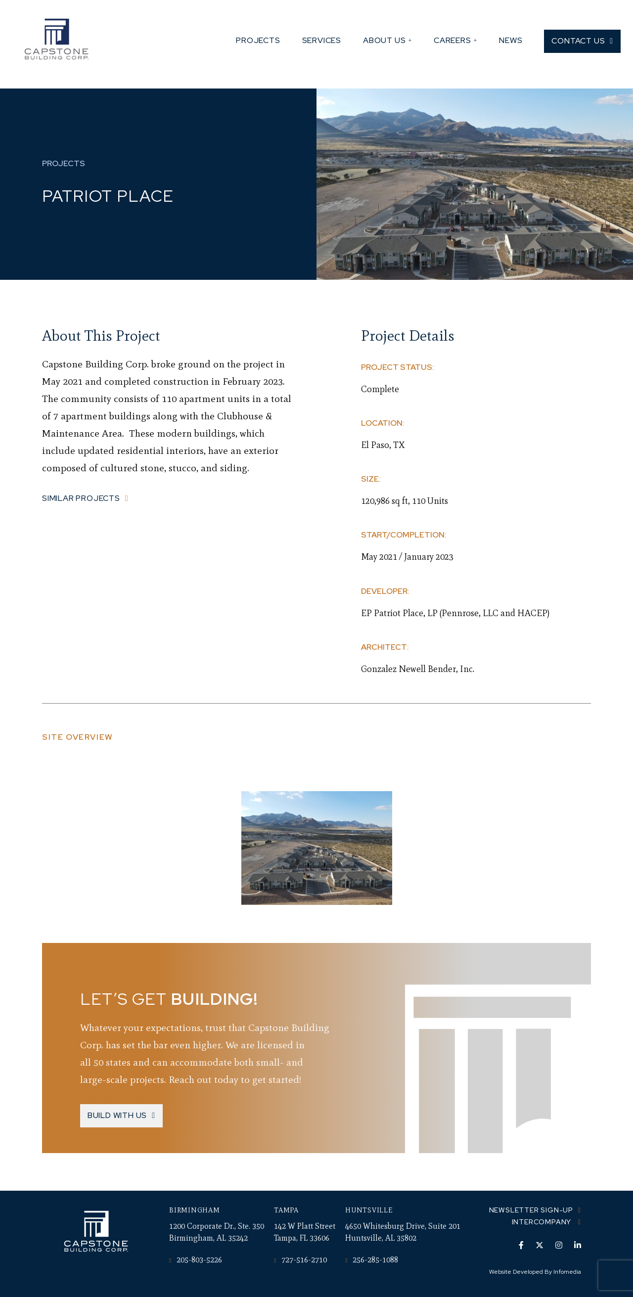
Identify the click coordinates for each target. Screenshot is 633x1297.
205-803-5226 (195, 1259)
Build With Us (117, 1115)
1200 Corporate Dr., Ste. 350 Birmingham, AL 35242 (216, 1232)
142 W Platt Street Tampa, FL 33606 (304, 1232)
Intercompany (542, 1221)
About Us (384, 40)
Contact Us (578, 41)
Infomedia (567, 1272)
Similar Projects (81, 498)
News (510, 40)
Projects (258, 40)
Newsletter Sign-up (531, 1210)
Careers (452, 40)
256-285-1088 (371, 1259)
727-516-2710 (300, 1259)
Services (321, 40)
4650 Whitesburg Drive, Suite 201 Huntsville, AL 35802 (402, 1232)
